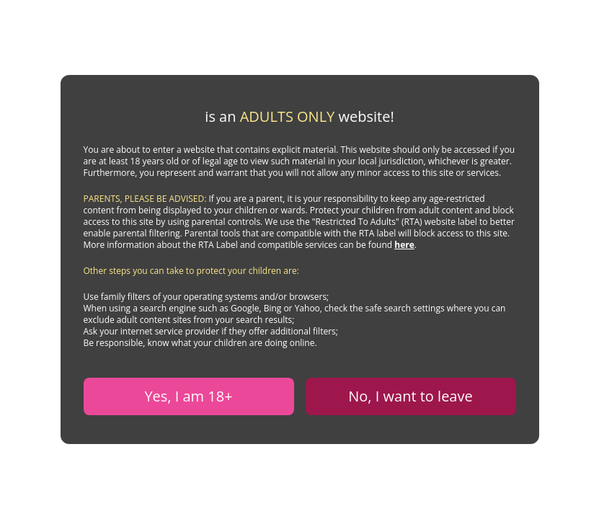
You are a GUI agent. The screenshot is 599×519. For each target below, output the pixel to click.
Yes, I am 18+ (188, 396)
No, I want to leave (410, 396)
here (404, 245)
